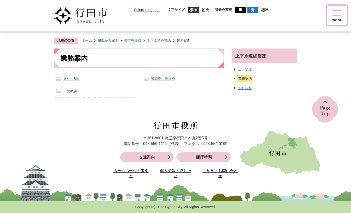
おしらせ (245, 88)
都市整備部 (132, 40)
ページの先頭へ (325, 109)
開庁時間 (204, 157)
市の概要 (70, 91)
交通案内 (147, 157)
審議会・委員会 (163, 79)
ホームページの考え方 (130, 173)
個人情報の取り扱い (175, 173)
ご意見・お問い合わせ (220, 173)
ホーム (87, 40)
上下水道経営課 (159, 40)
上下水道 (245, 69)
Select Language (147, 10)
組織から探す (108, 40)
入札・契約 (71, 79)
